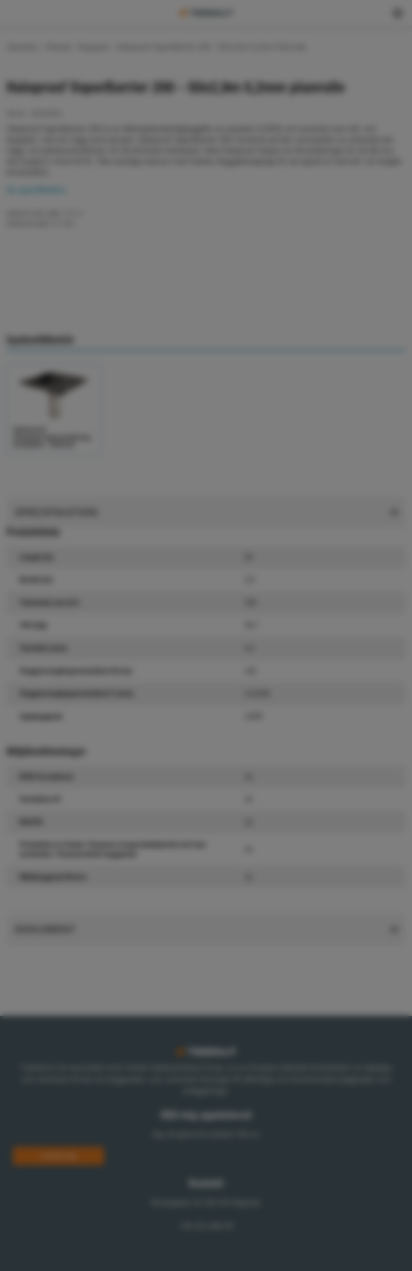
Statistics (221, 678)
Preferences (159, 678)
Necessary (95, 678)
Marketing (280, 678)
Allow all (316, 703)
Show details (78, 664)
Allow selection (239, 703)
